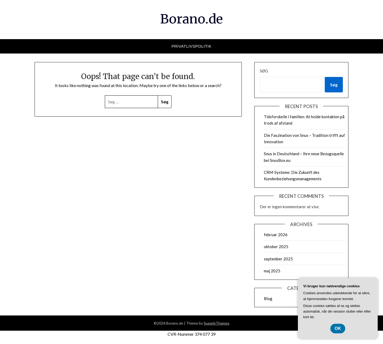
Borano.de (191, 19)
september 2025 (278, 258)
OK (338, 328)
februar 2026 (276, 234)
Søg (264, 70)
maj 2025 (272, 270)
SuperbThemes (217, 323)
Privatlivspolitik (192, 46)
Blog (268, 298)
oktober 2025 (276, 246)
